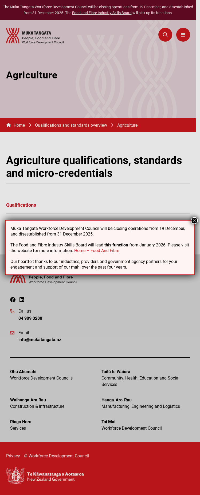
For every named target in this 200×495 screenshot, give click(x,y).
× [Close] (194, 220)
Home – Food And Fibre (96, 250)
